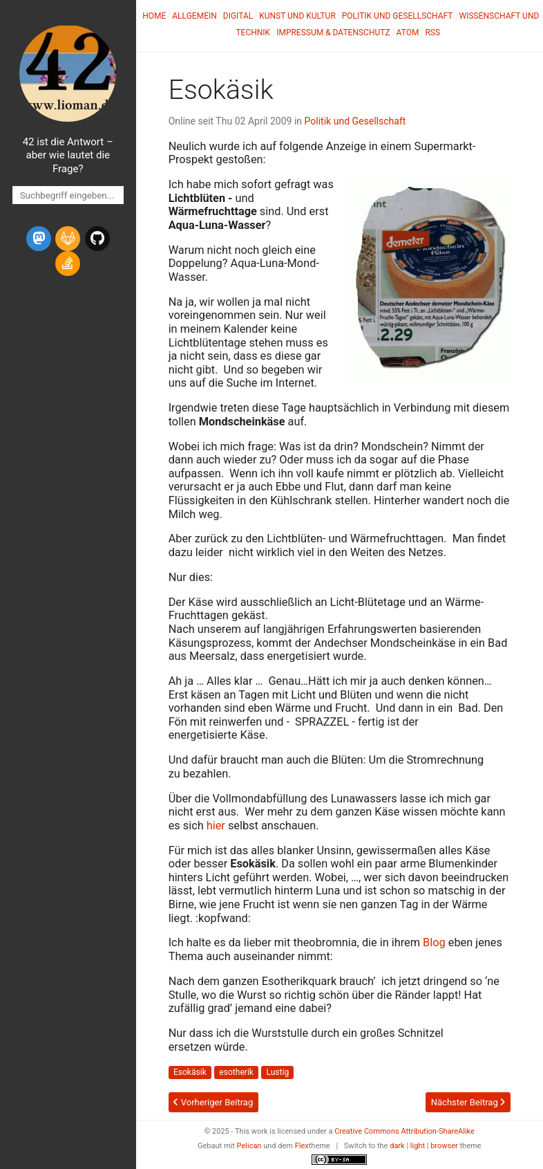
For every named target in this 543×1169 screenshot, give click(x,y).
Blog (434, 942)
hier (216, 825)
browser (444, 1145)
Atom (408, 32)
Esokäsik (190, 1072)
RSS (432, 32)
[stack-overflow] (67, 263)
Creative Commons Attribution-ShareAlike (404, 1131)
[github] (97, 238)
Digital (238, 16)
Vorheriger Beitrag (213, 1102)
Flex (302, 1145)
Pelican (249, 1145)
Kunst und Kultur (297, 16)
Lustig (277, 1072)
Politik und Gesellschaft (397, 16)
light (417, 1145)
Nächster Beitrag (468, 1102)
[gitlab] (67, 238)
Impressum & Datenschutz (333, 32)
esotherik (236, 1072)
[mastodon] (38, 238)
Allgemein (194, 16)
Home (154, 16)
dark (397, 1145)
